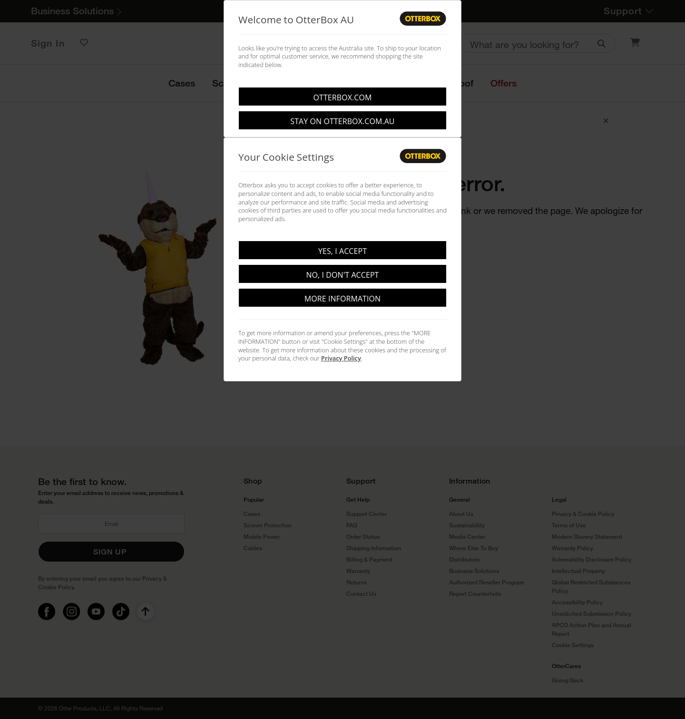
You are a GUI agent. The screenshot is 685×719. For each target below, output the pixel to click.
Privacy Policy (341, 358)
